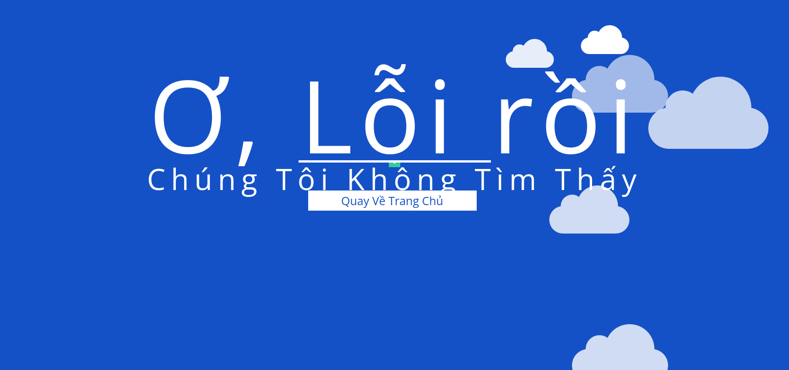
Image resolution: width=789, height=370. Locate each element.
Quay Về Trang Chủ (392, 200)
